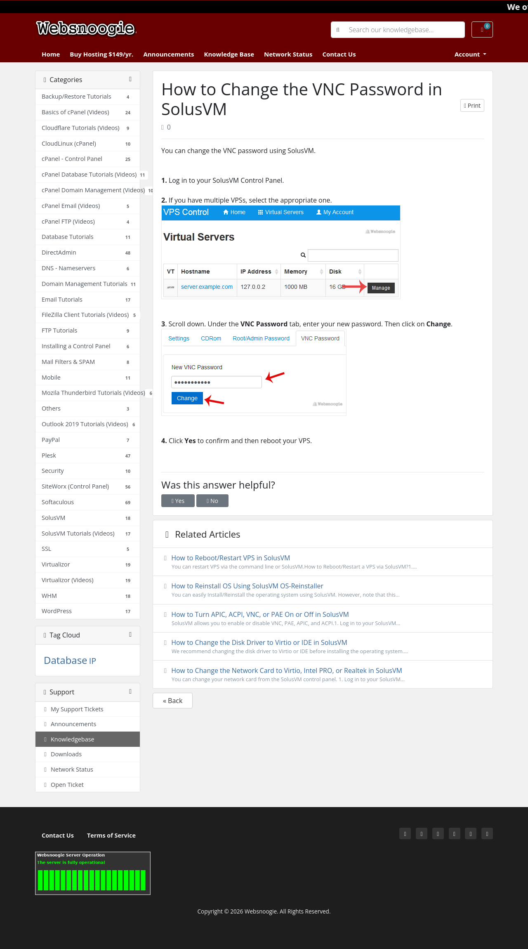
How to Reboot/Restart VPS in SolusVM (322, 562)
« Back (172, 700)
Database (65, 660)
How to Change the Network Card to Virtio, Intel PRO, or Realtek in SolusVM (322, 674)
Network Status (288, 54)
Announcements (168, 54)
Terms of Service (111, 835)
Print (472, 105)
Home (51, 54)
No (212, 501)
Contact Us (339, 54)
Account (468, 54)
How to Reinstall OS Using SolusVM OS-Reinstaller (322, 590)
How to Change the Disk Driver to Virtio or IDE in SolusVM (322, 646)
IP (93, 660)
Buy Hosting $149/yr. (101, 54)
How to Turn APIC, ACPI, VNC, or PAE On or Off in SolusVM (322, 618)
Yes (178, 501)
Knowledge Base (229, 54)
